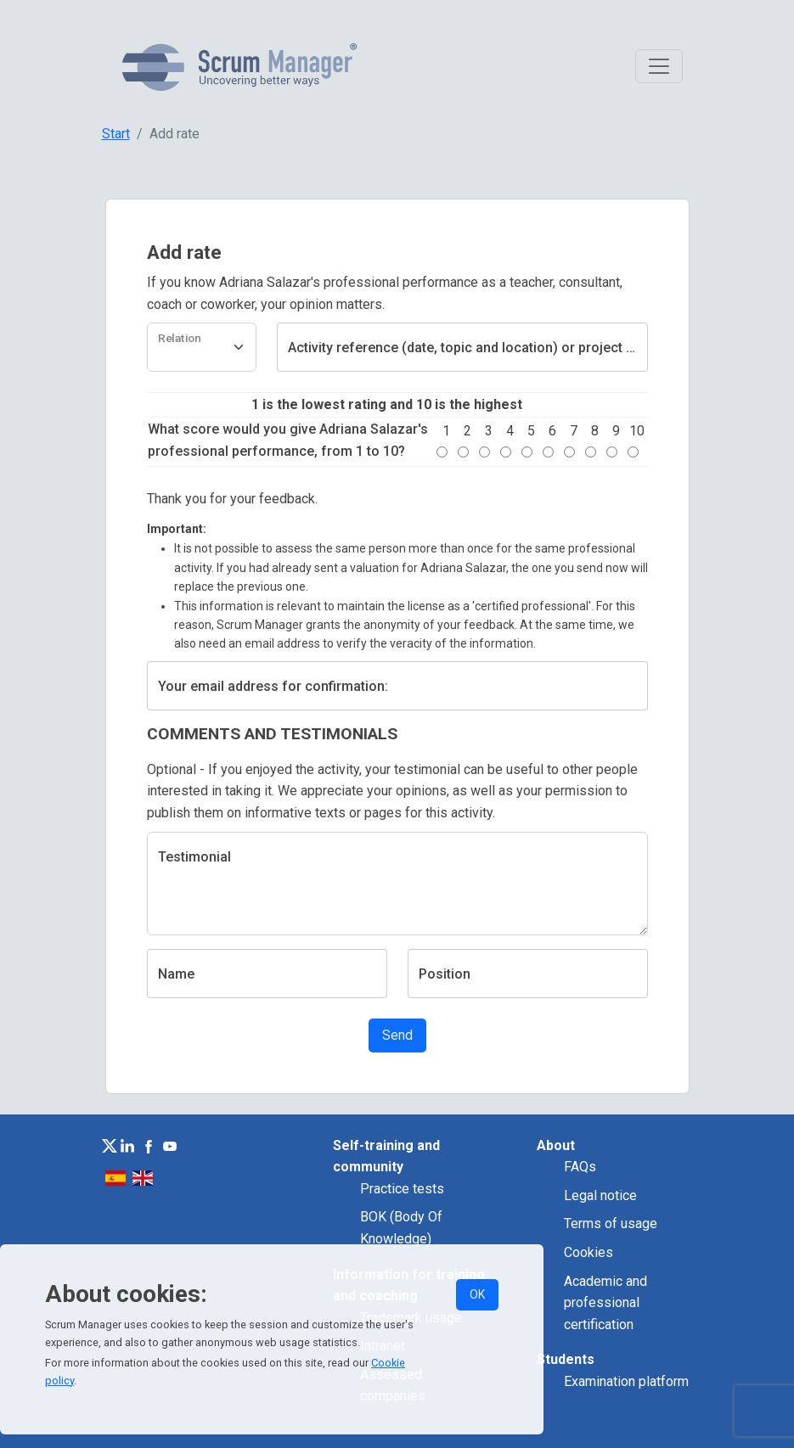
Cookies (588, 1252)
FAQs (580, 1167)
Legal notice (600, 1195)
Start (116, 134)
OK (477, 1294)
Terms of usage (610, 1223)
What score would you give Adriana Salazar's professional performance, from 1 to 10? (288, 440)
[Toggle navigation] (659, 66)
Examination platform (626, 1381)
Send (397, 1035)
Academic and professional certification (605, 1303)
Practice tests (402, 1189)
